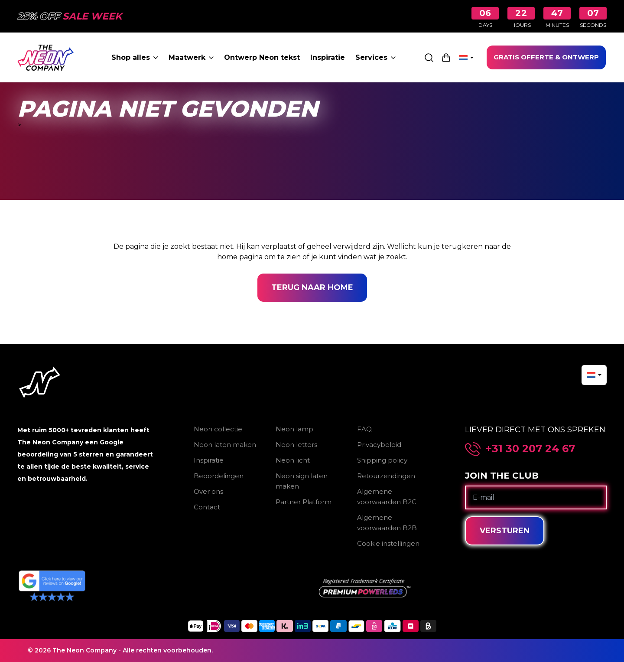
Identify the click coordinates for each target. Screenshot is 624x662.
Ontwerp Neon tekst (262, 57)
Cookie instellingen (388, 543)
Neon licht (293, 460)
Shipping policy (382, 460)
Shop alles (134, 57)
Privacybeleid (379, 444)
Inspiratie (327, 57)
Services (375, 57)
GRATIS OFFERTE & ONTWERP (546, 57)
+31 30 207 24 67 (530, 449)
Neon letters (296, 444)
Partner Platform (304, 502)
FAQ (364, 429)
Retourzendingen (386, 476)
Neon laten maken (225, 444)
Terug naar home (312, 287)
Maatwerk (191, 57)
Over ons (208, 491)
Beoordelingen (219, 476)
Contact (207, 507)
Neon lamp (294, 429)
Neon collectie (218, 429)
